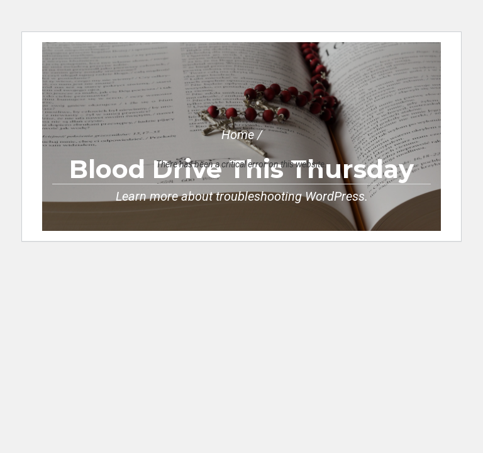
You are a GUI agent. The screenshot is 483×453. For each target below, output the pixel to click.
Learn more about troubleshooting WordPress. (242, 196)
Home (237, 134)
